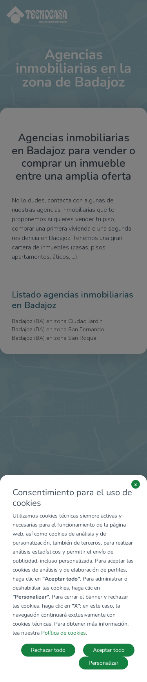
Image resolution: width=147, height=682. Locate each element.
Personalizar (103, 663)
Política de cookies (63, 633)
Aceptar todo (109, 650)
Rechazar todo (48, 650)
